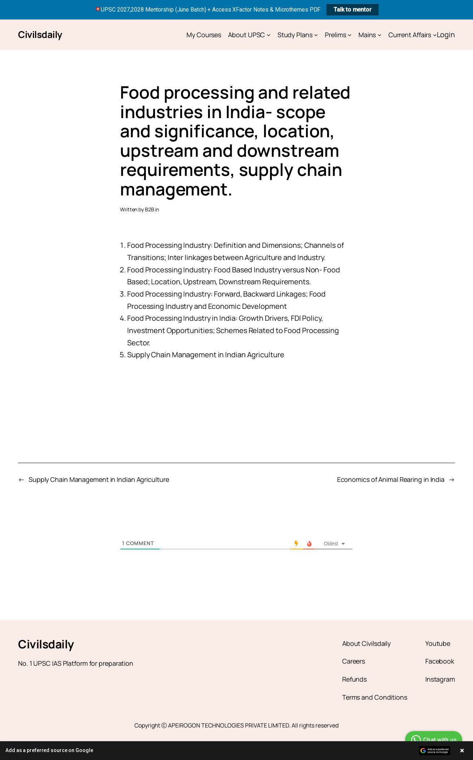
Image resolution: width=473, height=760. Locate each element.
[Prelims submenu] (350, 35)
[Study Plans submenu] (316, 35)
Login (446, 34)
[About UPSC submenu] (269, 35)
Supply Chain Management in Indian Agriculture (99, 479)
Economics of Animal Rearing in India (390, 479)
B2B (149, 209)
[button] (236, 750)
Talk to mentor (352, 9)
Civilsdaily (40, 34)
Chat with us (433, 740)
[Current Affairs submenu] (435, 35)
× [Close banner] (462, 750)
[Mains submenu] (380, 35)
